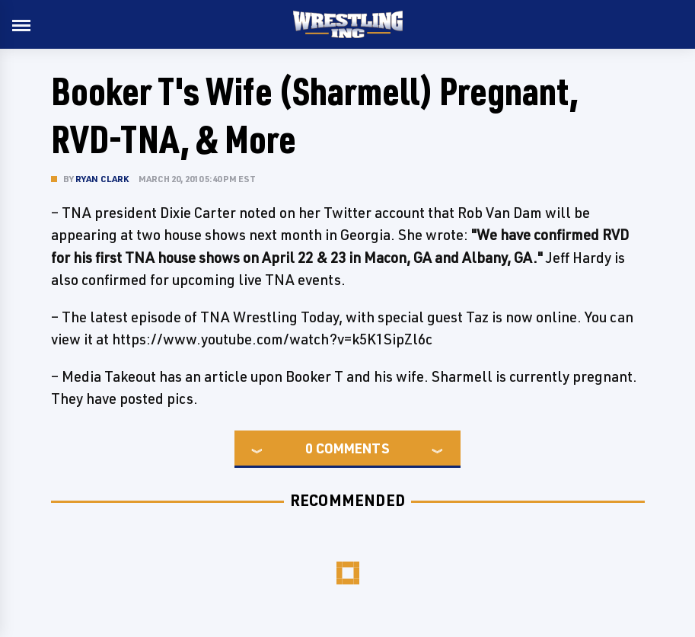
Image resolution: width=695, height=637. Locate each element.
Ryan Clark (102, 178)
